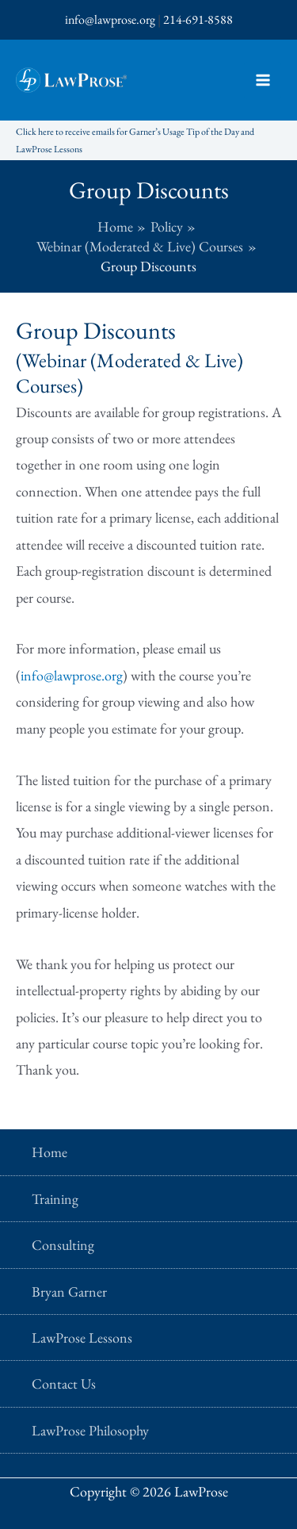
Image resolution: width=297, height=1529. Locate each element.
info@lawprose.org (110, 19)
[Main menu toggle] (262, 80)
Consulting (63, 1245)
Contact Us (64, 1383)
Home (49, 1152)
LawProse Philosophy (90, 1430)
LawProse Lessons (82, 1337)
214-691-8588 (198, 19)
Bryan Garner (69, 1291)
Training (55, 1199)
